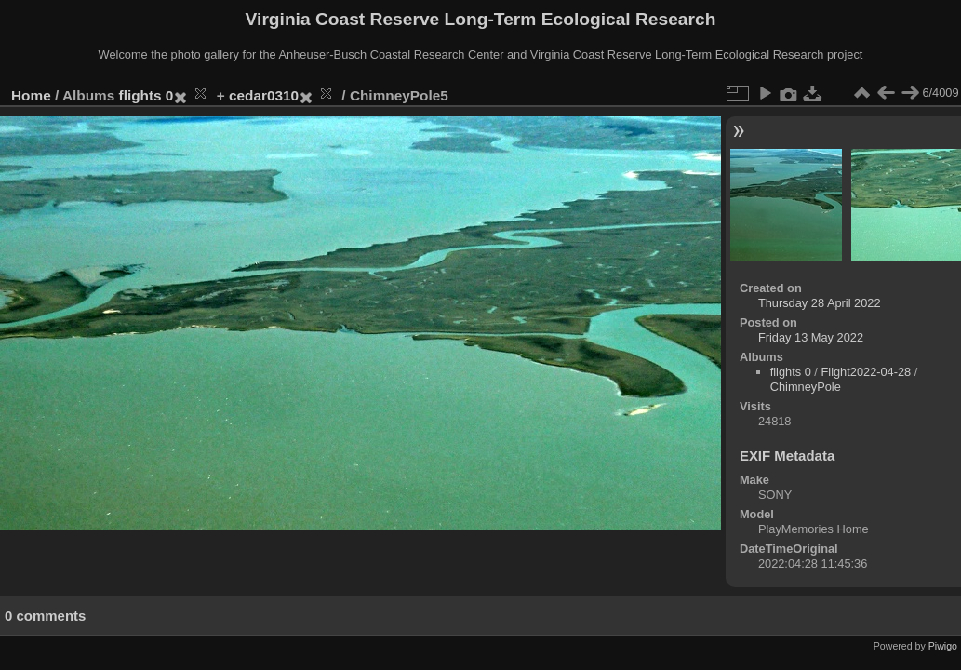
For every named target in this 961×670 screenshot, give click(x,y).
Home (31, 95)
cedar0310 (264, 95)
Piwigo (942, 645)
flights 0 (146, 95)
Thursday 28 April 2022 (819, 303)
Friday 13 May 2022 (810, 337)
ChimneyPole (805, 387)
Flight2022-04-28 (866, 372)
